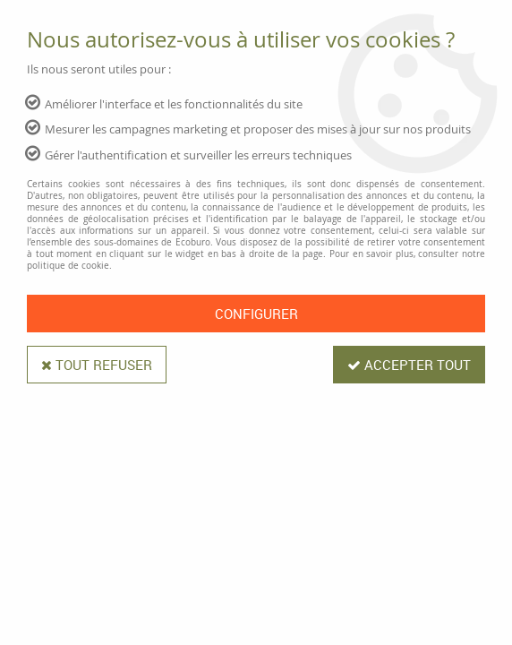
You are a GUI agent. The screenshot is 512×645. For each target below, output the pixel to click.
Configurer (256, 313)
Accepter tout (409, 365)
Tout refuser (96, 365)
